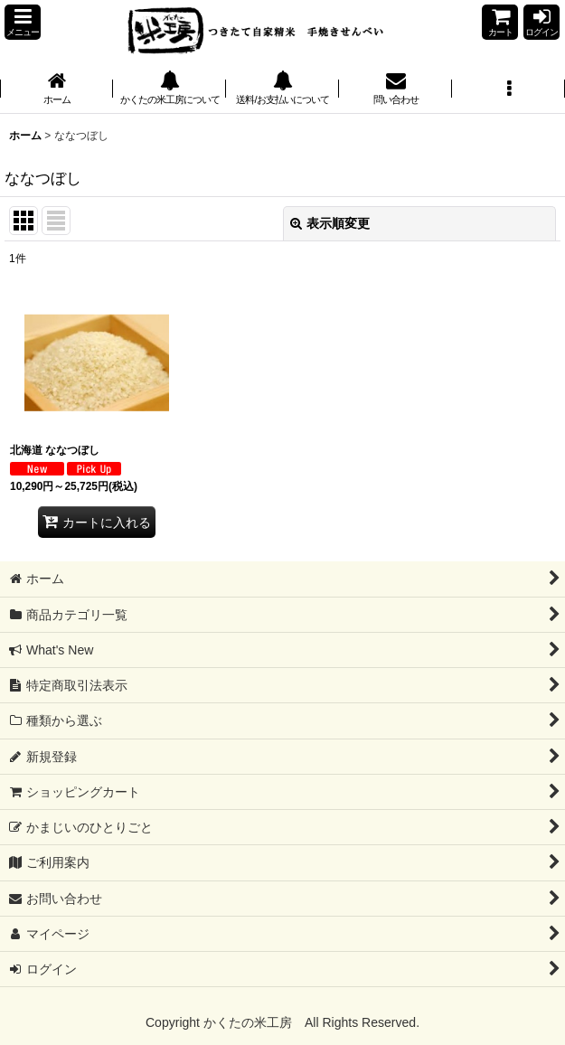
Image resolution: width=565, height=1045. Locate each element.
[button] (23, 22)
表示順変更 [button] (330, 223)
